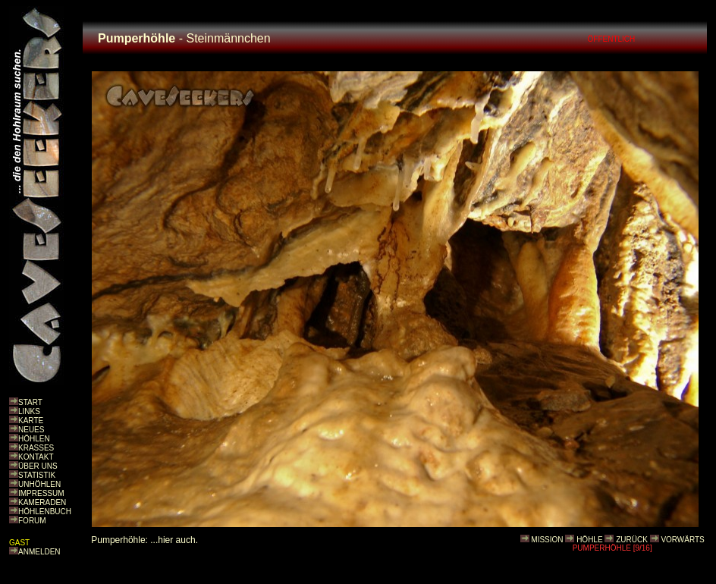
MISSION (547, 539)
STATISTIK (36, 475)
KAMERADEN (42, 502)
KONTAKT (35, 457)
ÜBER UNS (38, 466)
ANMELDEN (39, 552)
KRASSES (36, 448)
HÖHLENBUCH (44, 511)
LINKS (29, 411)
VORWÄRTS (682, 539)
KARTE (30, 420)
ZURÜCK (632, 539)
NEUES (31, 429)
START (30, 402)
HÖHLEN (34, 439)
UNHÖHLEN (39, 484)
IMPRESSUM (41, 493)
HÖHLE (589, 539)
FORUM (32, 520)
